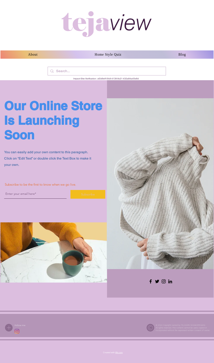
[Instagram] (163, 281)
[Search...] (106, 71)
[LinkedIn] (170, 281)
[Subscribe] (87, 194)
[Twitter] (157, 281)
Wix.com (119, 352)
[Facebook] (150, 281)
